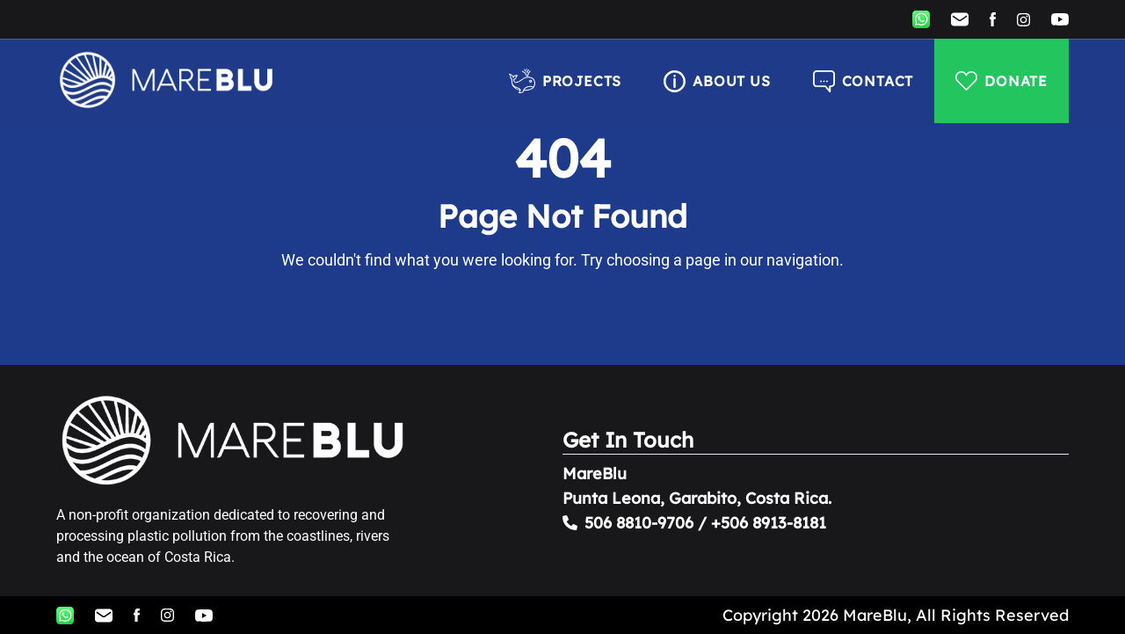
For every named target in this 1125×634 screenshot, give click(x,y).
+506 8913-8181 (768, 523)
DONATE (1001, 81)
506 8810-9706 (638, 523)
